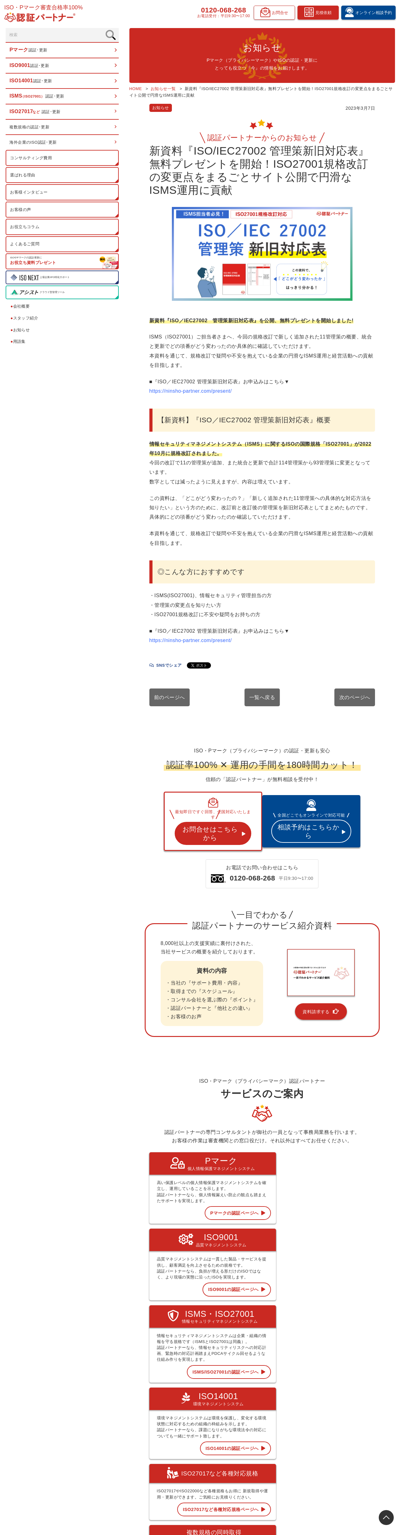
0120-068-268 (221, 11)
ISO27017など (238, 1453)
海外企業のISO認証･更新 (34, 144)
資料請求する (299, 979)
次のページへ (354, 673)
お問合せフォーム (353, 1463)
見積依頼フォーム (353, 1444)
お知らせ (20, 331)
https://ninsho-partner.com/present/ (148, 386)
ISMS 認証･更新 (239, 1444)
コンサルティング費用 (32, 159)
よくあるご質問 (25, 245)
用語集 (18, 343)
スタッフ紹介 (25, 319)
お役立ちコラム (25, 228)
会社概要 (20, 308)
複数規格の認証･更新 (30, 128)
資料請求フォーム (353, 1454)
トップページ (236, 1406)
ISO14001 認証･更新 (243, 1435)
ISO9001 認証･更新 (242, 1425)
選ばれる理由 (23, 176)
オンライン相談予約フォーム (362, 1435)
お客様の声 (21, 211)
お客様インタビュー (29, 194)
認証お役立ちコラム (298, 1435)
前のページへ (127, 673)
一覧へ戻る (240, 673)
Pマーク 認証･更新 (241, 1416)
